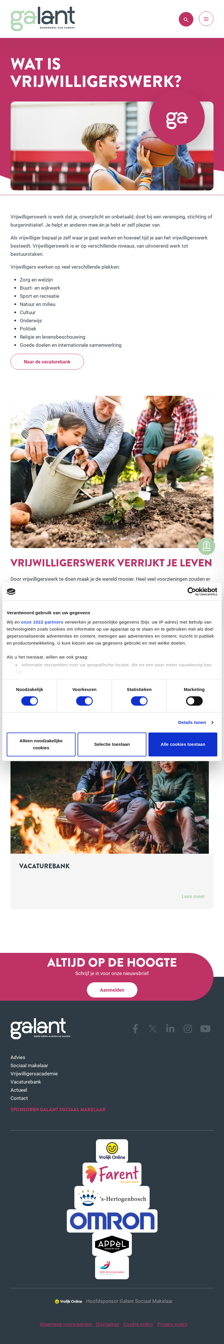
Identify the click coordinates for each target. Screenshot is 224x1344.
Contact (19, 1098)
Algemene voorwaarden (66, 1324)
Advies (17, 1057)
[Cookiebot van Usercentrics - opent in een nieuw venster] (191, 591)
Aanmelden (112, 990)
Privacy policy (172, 1324)
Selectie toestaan (112, 744)
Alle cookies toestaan (182, 744)
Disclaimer (107, 1324)
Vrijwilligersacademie (34, 1073)
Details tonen (192, 722)
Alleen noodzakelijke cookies (41, 744)
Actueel (18, 1089)
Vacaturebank (25, 1081)
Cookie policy (138, 1324)
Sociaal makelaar (29, 1065)
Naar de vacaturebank (47, 361)
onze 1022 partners (42, 622)
